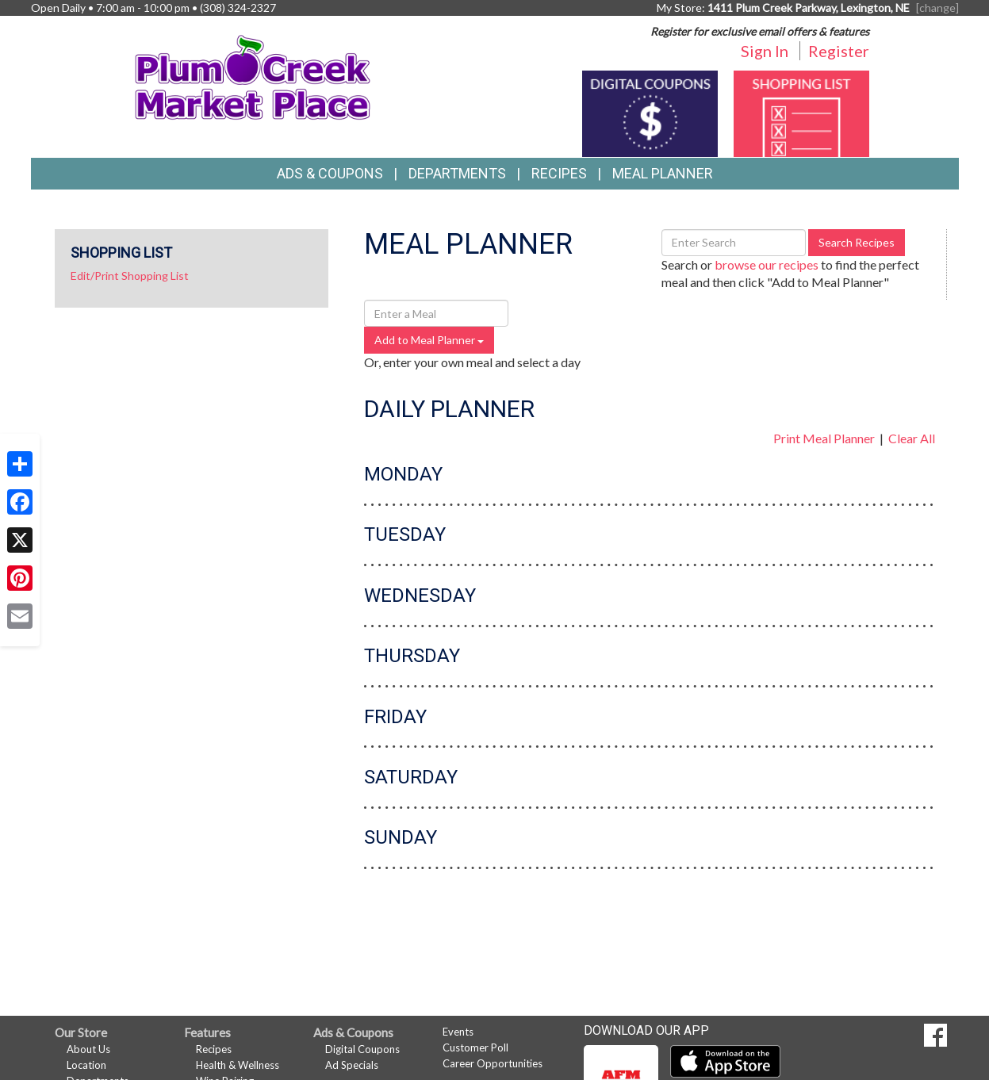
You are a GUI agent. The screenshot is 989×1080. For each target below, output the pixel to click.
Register (838, 50)
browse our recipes (766, 264)
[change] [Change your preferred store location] (937, 7)
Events (458, 1031)
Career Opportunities (492, 1063)
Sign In (764, 50)
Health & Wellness (237, 1065)
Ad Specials (351, 1065)
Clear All (911, 438)
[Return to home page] (253, 75)
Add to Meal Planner (429, 340)
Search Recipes (856, 242)
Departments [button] (457, 173)
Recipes (559, 173)
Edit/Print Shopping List (130, 275)
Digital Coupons (362, 1049)
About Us (88, 1049)
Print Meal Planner (824, 438)
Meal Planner (662, 173)
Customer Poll (475, 1047)
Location (86, 1065)
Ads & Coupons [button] (330, 173)
